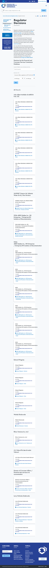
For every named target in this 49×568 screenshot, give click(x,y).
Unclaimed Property (29, 562)
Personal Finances (29, 553)
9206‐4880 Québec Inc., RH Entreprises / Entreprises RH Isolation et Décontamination (22, 217)
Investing (27, 550)
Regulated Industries (18, 555)
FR (5, 1)
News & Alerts (16, 550)
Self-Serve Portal (43, 1)
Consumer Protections (30, 560)
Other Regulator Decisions (7, 25)
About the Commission (18, 559)
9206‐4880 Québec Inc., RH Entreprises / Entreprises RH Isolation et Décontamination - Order (24, 261)
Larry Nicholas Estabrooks (22, 496)
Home (4, 15)
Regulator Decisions (7, 23)
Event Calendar (17, 552)
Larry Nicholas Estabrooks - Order (23, 533)
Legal (46, 566)
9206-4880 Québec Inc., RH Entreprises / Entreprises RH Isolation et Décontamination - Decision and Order (24, 235)
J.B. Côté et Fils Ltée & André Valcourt (22, 451)
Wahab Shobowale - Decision (22, 425)
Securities (27, 558)
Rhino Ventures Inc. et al (21, 432)
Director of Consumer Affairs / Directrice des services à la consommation (23, 472)
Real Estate (27, 555)
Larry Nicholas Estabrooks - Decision (23, 507)
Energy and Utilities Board (27, 57)
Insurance (27, 556)
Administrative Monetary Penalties (7, 30)
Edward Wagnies (19, 360)
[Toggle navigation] (46, 6)
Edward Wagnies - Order (21, 383)
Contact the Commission (43, 559)
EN (3, 1)
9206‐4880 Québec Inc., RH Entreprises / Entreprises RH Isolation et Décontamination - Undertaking (24, 298)
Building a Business (29, 559)
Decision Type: (16, 72)
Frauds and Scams (29, 552)
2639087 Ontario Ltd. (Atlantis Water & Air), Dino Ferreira (23, 194)
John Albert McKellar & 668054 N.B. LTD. (23, 95)
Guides (15, 553)
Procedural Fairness (7, 27)
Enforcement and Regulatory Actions (12, 15)
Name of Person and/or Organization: (22, 67)
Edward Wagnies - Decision (21, 371)
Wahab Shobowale (20, 415)
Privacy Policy (41, 566)
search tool (16, 43)
